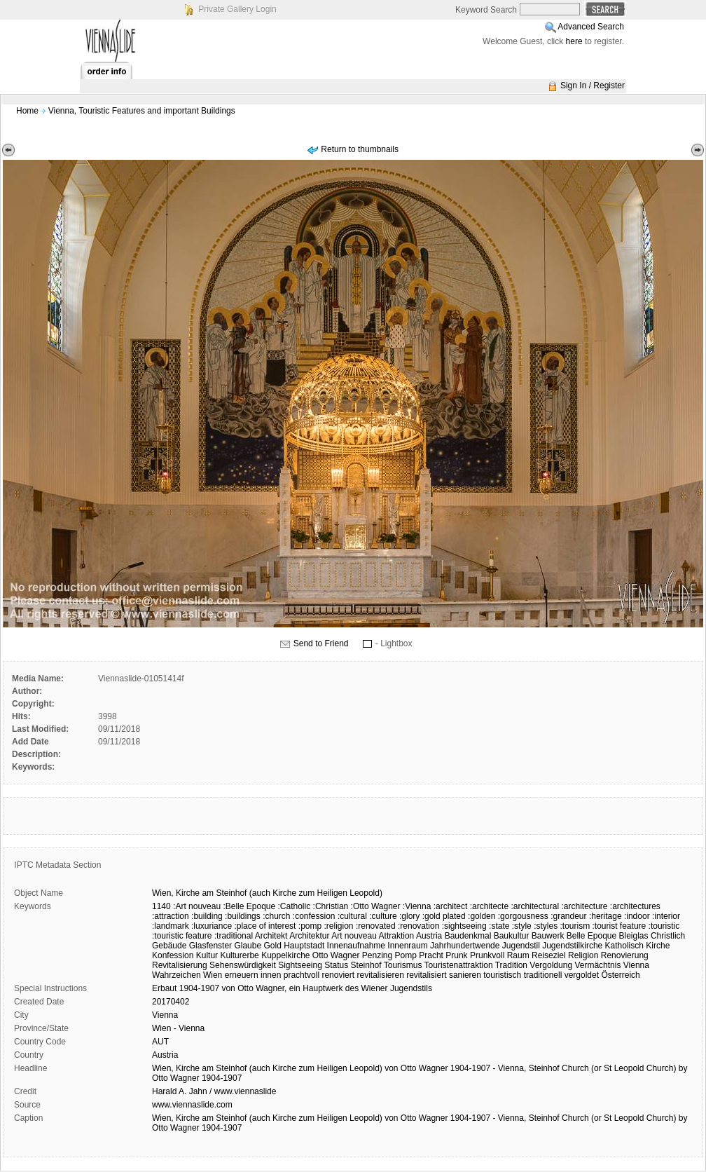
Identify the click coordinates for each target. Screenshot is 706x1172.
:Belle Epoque (249, 906)
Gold (272, 945)
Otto (245, 988)
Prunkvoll (487, 955)
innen (271, 975)
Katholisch (624, 945)
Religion (583, 955)
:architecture (584, 906)
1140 (161, 906)
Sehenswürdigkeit (242, 965)
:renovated (376, 926)
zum (307, 893)
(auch (259, 893)
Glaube (247, 945)
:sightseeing (464, 926)
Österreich (620, 975)
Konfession (172, 955)
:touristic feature (182, 936)
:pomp (309, 926)
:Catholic (294, 906)
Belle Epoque (591, 936)
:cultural (352, 916)
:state (499, 926)
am (208, 893)
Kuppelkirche (285, 955)
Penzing (377, 955)
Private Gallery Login (237, 9)
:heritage (605, 916)
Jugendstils (411, 988)
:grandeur (568, 916)
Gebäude (169, 945)
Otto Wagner (336, 955)
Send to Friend (321, 643)
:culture (382, 916)
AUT (160, 1042)
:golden (481, 916)
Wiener (374, 988)
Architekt (271, 936)
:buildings (243, 916)
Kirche (188, 893)
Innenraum (407, 945)
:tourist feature (619, 926)
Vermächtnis (597, 965)
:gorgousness (523, 916)
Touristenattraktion (458, 965)
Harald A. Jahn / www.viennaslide (214, 1091)
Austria (429, 936)
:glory (409, 916)
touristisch (502, 975)
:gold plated (444, 916)
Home (27, 111)
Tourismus (403, 965)
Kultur (207, 955)
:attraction (170, 916)
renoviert (337, 975)
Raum (518, 955)
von (228, 988)
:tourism (575, 926)
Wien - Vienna (178, 1028)
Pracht (431, 955)
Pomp (406, 955)
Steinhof (231, 893)
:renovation (418, 926)
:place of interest (265, 926)
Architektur (309, 936)
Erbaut (164, 988)
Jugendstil (521, 945)
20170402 (170, 1002)
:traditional (233, 936)
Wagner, (271, 988)
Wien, (163, 893)
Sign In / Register (592, 85)
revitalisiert (426, 975)
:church (276, 916)
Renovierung (625, 955)
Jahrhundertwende (464, 945)
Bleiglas (634, 936)
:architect (451, 906)
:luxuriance (211, 926)
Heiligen (332, 893)
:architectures (635, 906)
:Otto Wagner (376, 906)
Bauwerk (548, 936)
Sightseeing (300, 965)
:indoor (637, 916)
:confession (314, 916)
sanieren (465, 975)
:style (522, 926)
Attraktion (397, 936)
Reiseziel (549, 955)
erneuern (241, 975)
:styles (546, 926)
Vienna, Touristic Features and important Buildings (141, 111)
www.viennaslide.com (192, 1105)
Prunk (456, 955)
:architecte (489, 906)
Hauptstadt (304, 945)
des (352, 988)
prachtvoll (301, 975)
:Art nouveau (197, 906)
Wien (212, 975)
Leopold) (365, 893)
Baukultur (512, 936)
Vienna (636, 965)
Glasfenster (210, 945)
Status (336, 965)
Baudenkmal (468, 936)
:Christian (331, 906)
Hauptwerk (322, 988)
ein (294, 988)
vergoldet (582, 975)
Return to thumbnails (360, 149)
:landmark (170, 926)
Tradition (511, 965)
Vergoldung (551, 965)
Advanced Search (591, 27)
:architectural (535, 906)
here (574, 41)
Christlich (668, 936)
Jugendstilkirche (572, 945)
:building (207, 916)
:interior (666, 916)
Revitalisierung (179, 965)
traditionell (543, 975)
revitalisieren (380, 975)
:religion (339, 926)
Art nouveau (354, 936)
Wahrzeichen (176, 975)
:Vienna (417, 906)
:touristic (664, 926)
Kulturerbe (239, 955)
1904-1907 (199, 988)
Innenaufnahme (356, 945)
